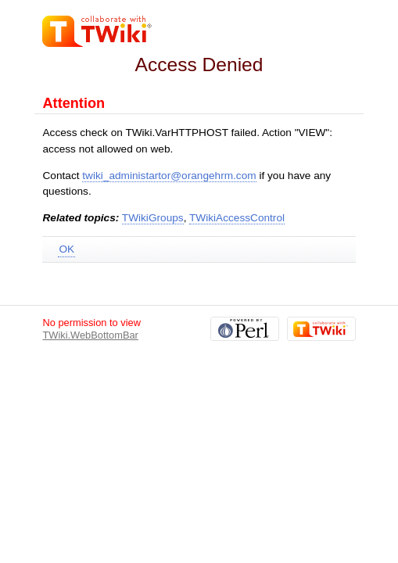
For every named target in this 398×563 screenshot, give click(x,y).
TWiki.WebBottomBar (90, 335)
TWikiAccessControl (237, 218)
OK (66, 249)
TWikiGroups (153, 218)
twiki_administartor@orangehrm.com (169, 175)
